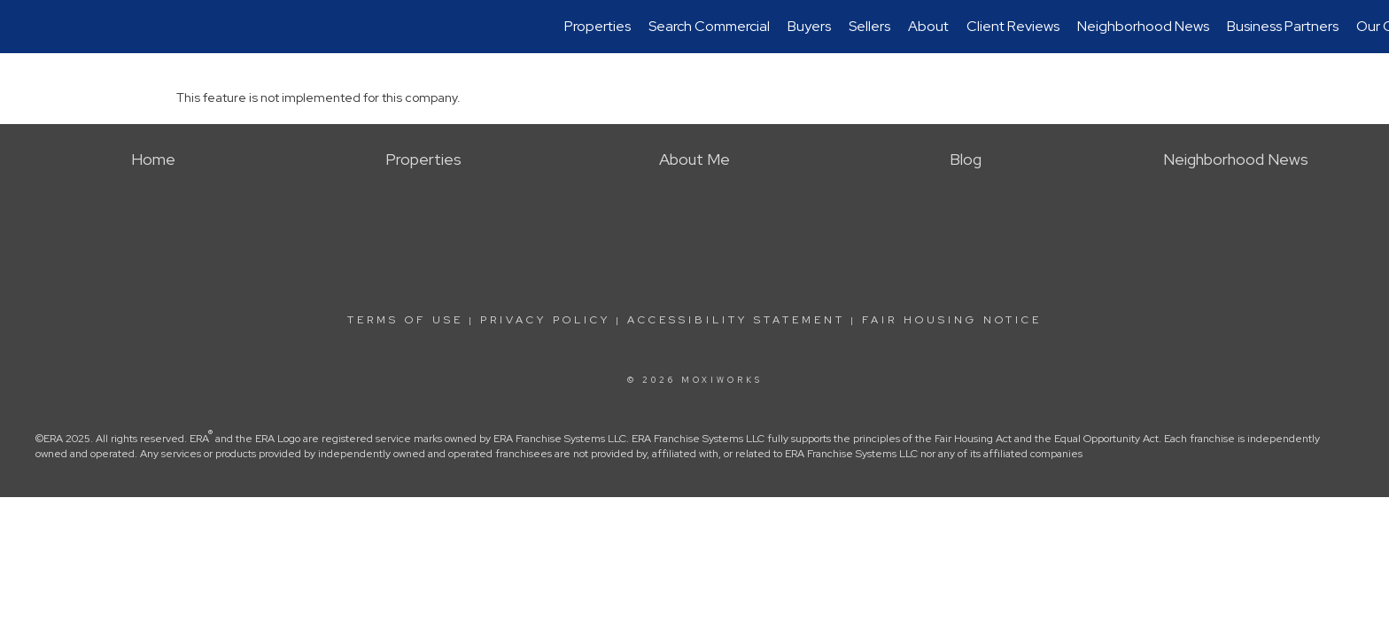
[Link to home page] (22, 26)
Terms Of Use (405, 320)
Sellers (869, 26)
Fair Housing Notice (952, 320)
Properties (597, 26)
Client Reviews (1012, 26)
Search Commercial (709, 26)
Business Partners (1283, 26)
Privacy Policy (545, 320)
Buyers (809, 26)
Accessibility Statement (736, 320)
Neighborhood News (1143, 26)
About (928, 26)
